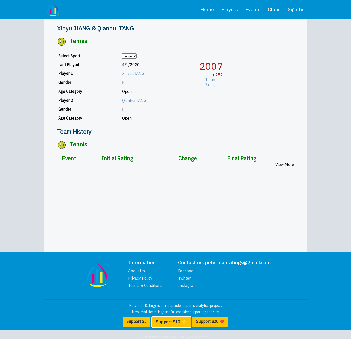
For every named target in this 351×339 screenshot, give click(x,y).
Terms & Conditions (145, 285)
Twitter (184, 278)
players (229, 9)
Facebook (186, 270)
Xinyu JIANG (133, 73)
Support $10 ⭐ (171, 322)
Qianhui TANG (134, 100)
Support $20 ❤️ (210, 321)
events (253, 9)
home (207, 9)
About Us (136, 270)
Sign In (295, 9)
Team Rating (212, 82)
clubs (274, 9)
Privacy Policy (140, 278)
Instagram (187, 285)
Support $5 (136, 321)
